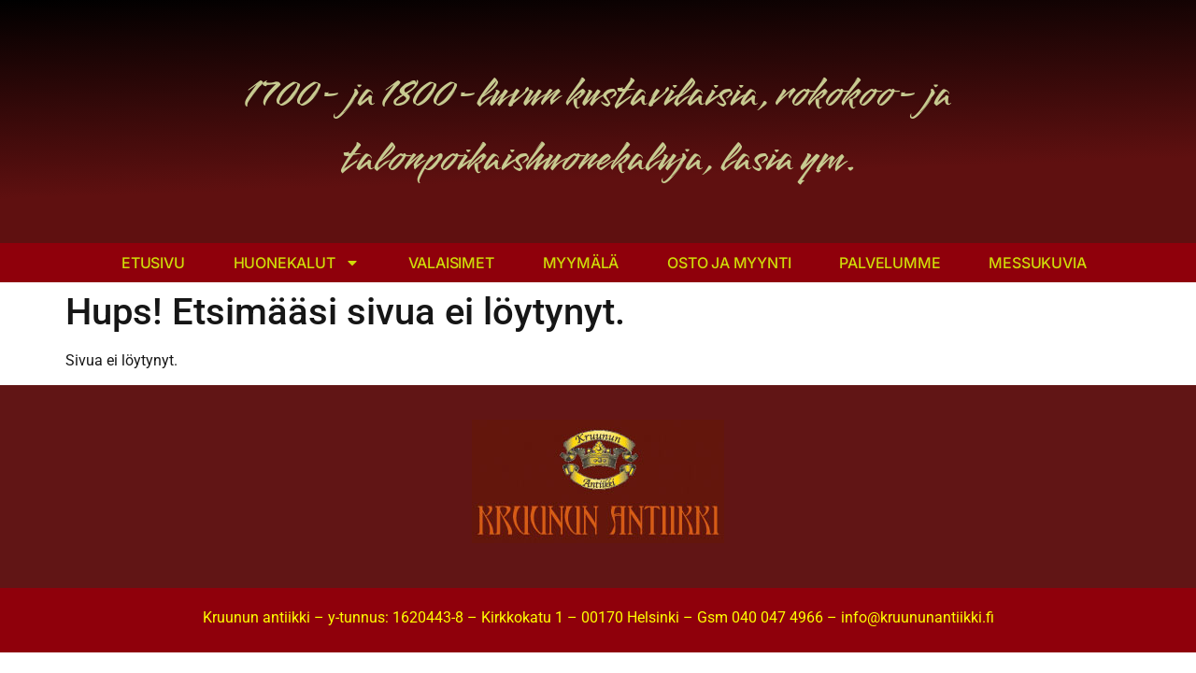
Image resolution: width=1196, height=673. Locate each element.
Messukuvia (1037, 262)
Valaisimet (451, 262)
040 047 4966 (777, 617)
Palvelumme (889, 262)
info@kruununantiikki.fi (917, 617)
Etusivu (153, 262)
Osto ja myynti (728, 262)
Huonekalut (297, 262)
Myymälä (581, 262)
